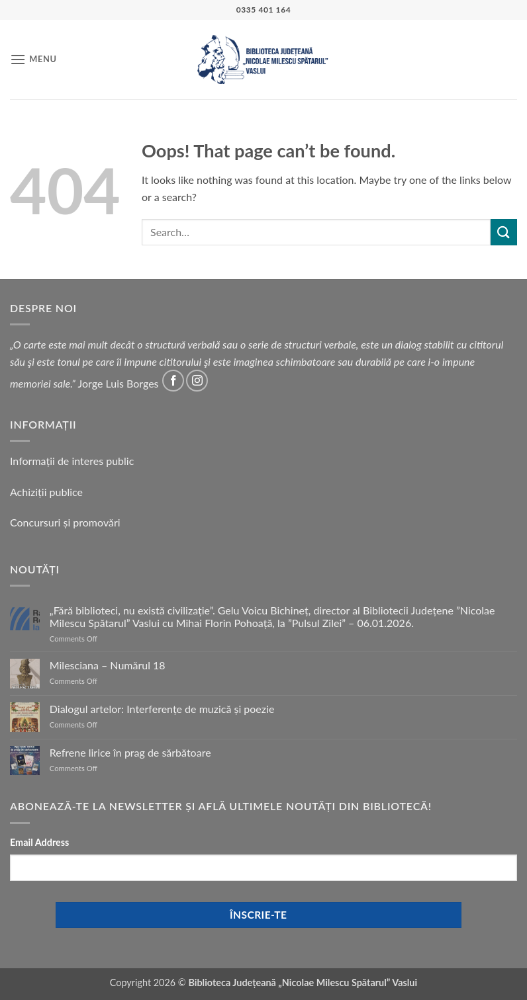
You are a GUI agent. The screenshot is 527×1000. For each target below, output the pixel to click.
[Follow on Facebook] (173, 381)
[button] (33, 59)
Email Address (39, 842)
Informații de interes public (72, 460)
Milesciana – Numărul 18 (108, 665)
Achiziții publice (46, 491)
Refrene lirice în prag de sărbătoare (130, 752)
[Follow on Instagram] (197, 381)
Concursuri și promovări (65, 522)
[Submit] (504, 232)
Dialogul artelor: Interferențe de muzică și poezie (162, 708)
